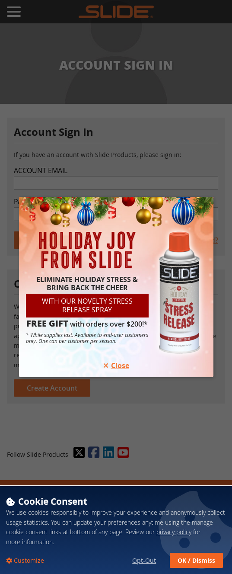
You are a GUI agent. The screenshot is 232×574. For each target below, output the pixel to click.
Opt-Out (144, 560)
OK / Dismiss (196, 560)
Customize (28, 560)
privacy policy (173, 532)
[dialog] (116, 529)
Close (116, 365)
